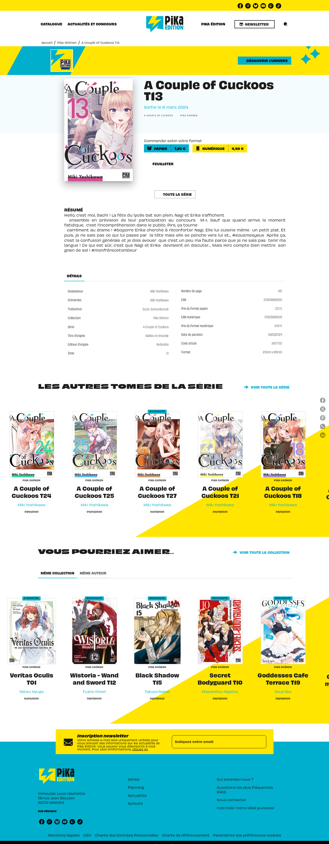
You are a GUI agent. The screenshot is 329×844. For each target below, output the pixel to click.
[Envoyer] (261, 741)
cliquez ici (140, 749)
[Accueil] (165, 24)
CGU (87, 834)
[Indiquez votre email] (213, 741)
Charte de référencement (186, 834)
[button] (254, 24)
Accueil (47, 42)
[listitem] (240, 6)
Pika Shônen (67, 42)
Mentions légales (64, 834)
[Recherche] (285, 24)
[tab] (51, 24)
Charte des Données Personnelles (126, 834)
